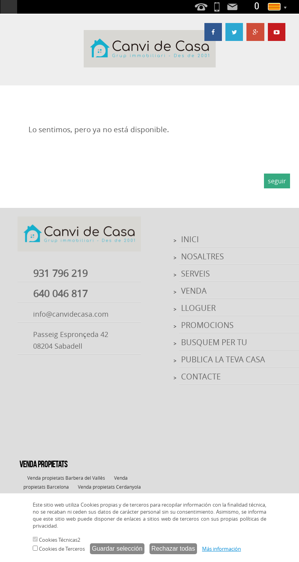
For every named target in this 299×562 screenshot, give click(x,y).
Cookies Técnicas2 (56, 539)
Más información (221, 548)
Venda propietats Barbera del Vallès (66, 478)
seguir (277, 181)
